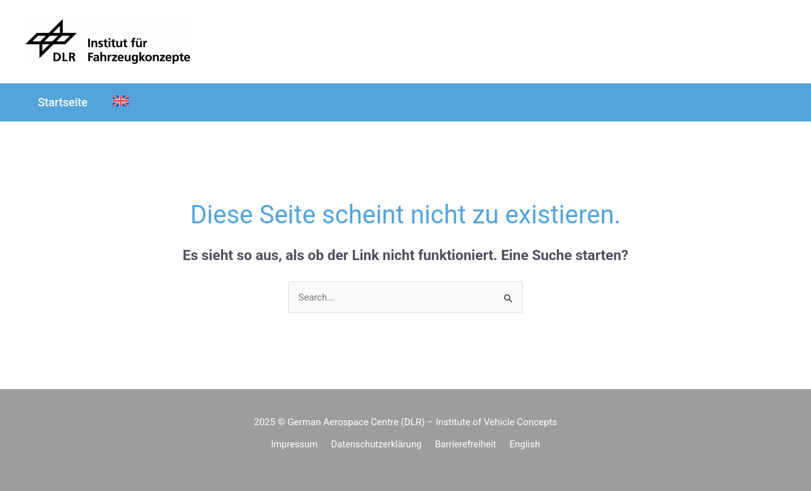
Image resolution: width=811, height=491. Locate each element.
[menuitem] (117, 102)
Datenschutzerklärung (378, 445)
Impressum (298, 445)
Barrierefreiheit (465, 445)
